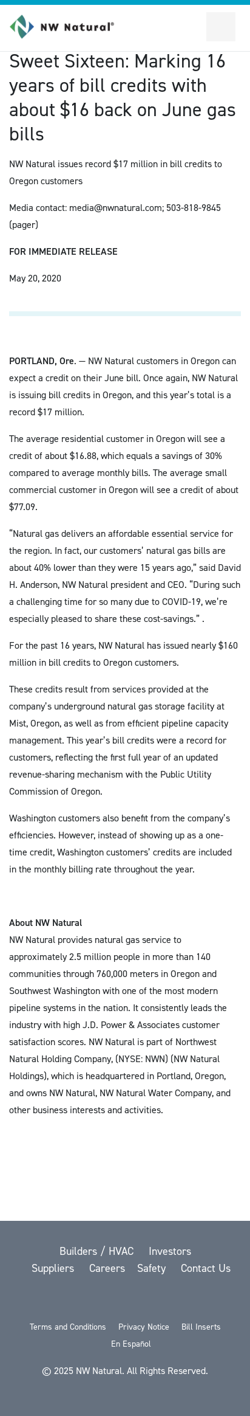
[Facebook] (94, 1300)
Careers (107, 1268)
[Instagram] (188, 1300)
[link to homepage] (68, 27)
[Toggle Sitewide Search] (191, 26)
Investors (170, 1251)
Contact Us (206, 1268)
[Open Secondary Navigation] (220, 26)
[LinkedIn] (157, 1300)
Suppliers (54, 1268)
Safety (153, 1268)
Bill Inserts (201, 1327)
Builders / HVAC (98, 1251)
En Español (131, 1344)
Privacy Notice (143, 1327)
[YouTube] (126, 1300)
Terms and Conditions (68, 1327)
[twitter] (63, 1300)
